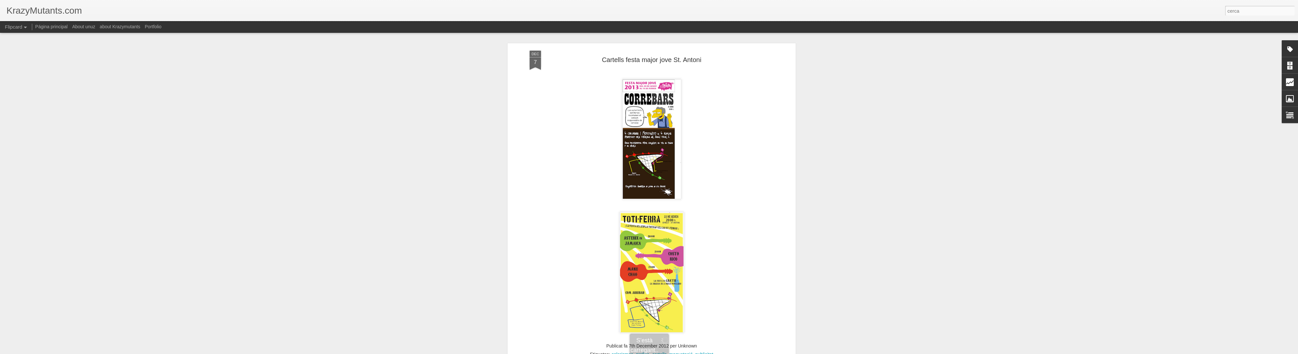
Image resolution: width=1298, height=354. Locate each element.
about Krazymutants (120, 26)
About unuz (83, 26)
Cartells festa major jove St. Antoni (651, 59)
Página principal (51, 26)
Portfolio (153, 26)
